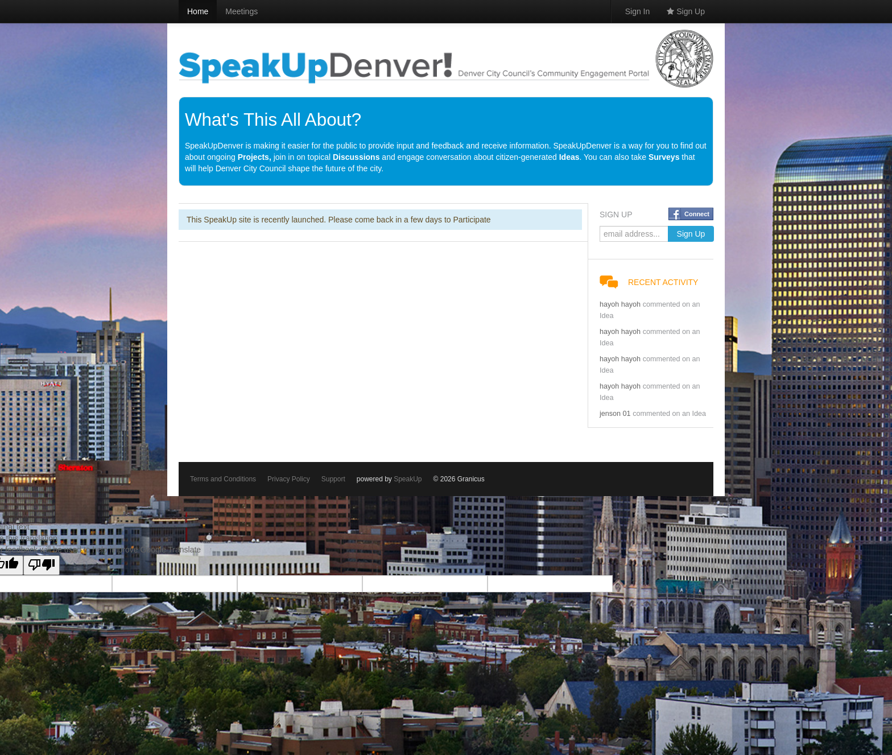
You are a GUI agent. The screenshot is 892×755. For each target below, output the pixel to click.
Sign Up (686, 11)
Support (333, 479)
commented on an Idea (669, 414)
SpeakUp (408, 479)
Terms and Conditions (223, 479)
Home (197, 11)
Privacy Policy (288, 479)
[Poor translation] (41, 565)
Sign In (637, 11)
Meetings (241, 11)
